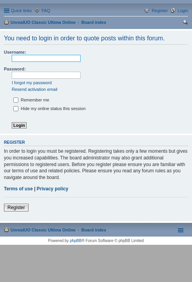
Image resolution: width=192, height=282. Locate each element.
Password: (15, 69)
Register (16, 207)
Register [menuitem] (160, 10)
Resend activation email (34, 89)
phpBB (76, 241)
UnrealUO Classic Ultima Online (43, 22)
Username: (15, 52)
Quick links (21, 10)
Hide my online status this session (49, 108)
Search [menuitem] (185, 23)
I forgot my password (32, 82)
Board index (93, 22)
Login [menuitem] (183, 10)
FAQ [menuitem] (45, 10)
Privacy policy (52, 189)
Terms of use (18, 189)
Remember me (31, 100)
